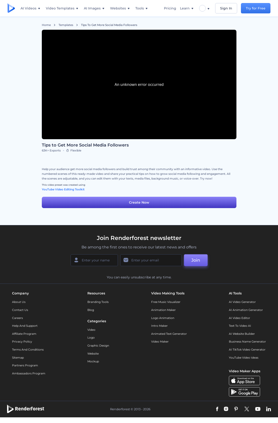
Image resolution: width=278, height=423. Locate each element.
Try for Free (255, 8)
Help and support (25, 325)
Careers (17, 318)
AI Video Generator (242, 302)
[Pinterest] (236, 409)
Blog (90, 310)
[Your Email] (151, 260)
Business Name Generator (247, 341)
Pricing (170, 8)
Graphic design (98, 345)
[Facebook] (217, 409)
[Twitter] (246, 409)
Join (195, 260)
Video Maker (160, 341)
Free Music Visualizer (165, 302)
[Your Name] (94, 260)
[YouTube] (258, 409)
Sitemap (18, 357)
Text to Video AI (240, 325)
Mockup (93, 361)
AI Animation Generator (246, 310)
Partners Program (25, 365)
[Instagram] (226, 409)
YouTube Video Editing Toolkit (63, 189)
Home (46, 25)
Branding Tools (98, 302)
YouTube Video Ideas (243, 357)
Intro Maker (159, 325)
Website (93, 353)
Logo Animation (162, 318)
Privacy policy (22, 341)
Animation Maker (163, 310)
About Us (19, 302)
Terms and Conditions (28, 349)
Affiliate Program (24, 333)
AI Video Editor (239, 318)
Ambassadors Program (28, 373)
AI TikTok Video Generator (247, 349)
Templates (66, 25)
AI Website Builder (242, 333)
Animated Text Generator (169, 333)
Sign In (226, 8)
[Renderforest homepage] (11, 8)
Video (91, 329)
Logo (91, 337)
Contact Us (20, 310)
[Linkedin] (268, 409)
